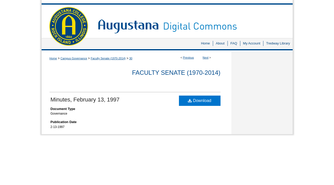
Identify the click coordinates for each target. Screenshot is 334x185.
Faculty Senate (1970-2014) (108, 58)
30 (130, 58)
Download (199, 100)
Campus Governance (74, 58)
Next (205, 57)
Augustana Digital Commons (193, 19)
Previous (188, 57)
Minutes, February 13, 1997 (85, 99)
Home (53, 58)
